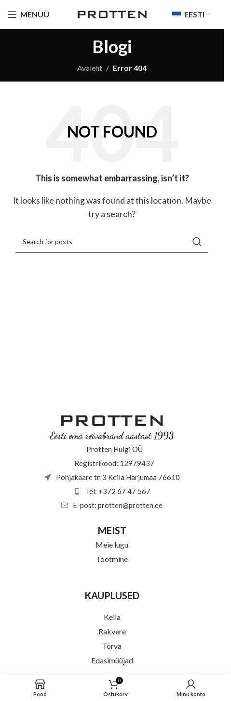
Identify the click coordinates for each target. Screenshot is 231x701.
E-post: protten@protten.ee (118, 505)
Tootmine (112, 559)
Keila (112, 616)
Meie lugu (111, 544)
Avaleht (89, 67)
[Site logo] (112, 13)
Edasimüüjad (112, 660)
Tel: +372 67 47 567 (117, 491)
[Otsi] (111, 242)
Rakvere (112, 631)
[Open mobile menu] (28, 14)
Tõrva (112, 645)
